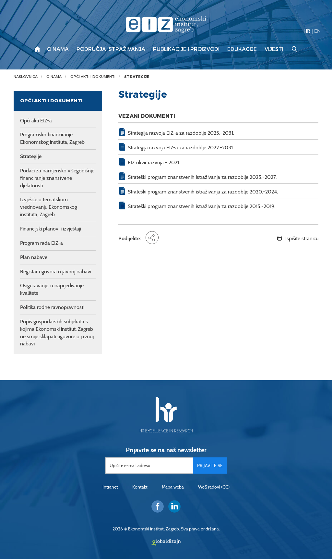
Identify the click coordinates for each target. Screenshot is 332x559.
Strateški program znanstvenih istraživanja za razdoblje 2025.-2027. (202, 177)
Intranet (110, 487)
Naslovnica (26, 76)
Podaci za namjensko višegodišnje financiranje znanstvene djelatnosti (57, 178)
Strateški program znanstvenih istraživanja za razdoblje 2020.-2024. (203, 192)
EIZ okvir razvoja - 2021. (154, 162)
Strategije (136, 76)
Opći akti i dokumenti (92, 76)
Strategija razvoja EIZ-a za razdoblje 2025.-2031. (181, 133)
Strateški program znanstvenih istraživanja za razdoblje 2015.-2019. (201, 206)
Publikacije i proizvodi (186, 49)
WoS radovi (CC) (214, 487)
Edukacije (242, 49)
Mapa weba (173, 487)
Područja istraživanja (111, 49)
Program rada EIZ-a (41, 243)
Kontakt (140, 487)
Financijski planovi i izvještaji (50, 229)
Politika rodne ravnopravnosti (52, 307)
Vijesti (274, 49)
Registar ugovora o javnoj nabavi (55, 271)
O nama (58, 49)
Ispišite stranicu (301, 238)
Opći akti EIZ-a (36, 121)
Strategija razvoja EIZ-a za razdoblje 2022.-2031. (181, 147)
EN (317, 31)
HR (306, 31)
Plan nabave (33, 257)
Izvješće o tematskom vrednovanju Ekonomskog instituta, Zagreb (48, 206)
